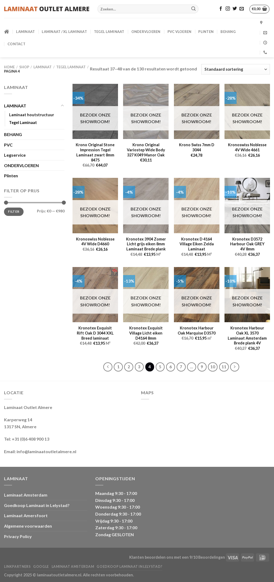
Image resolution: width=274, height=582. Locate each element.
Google (41, 567)
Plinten (11, 175)
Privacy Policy (18, 536)
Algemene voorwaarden (28, 525)
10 (212, 366)
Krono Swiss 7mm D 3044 (196, 147)
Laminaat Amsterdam (25, 494)
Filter (13, 211)
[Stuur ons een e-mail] (241, 8)
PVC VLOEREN (180, 31)
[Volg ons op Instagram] (228, 8)
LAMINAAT (25, 31)
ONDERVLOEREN (146, 31)
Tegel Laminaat (109, 31)
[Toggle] (62, 106)
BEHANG (228, 31)
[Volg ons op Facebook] (221, 8)
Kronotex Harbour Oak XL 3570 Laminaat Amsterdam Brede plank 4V (247, 335)
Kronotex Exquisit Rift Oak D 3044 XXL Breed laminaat (95, 333)
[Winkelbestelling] (235, 69)
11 (224, 366)
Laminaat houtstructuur (31, 114)
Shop (24, 67)
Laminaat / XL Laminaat (64, 31)
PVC (8, 144)
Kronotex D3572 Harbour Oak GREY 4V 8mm (247, 244)
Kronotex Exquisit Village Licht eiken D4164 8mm (146, 333)
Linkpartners (17, 567)
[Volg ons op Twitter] (235, 8)
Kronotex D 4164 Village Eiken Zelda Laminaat (197, 244)
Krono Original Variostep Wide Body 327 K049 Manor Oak (146, 149)
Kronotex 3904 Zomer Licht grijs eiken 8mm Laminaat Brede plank (146, 244)
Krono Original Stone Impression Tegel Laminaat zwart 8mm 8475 (95, 152)
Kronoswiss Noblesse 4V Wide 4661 (247, 147)
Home (9, 67)
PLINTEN (206, 31)
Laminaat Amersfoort (26, 515)
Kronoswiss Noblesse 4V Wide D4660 (95, 241)
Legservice (15, 154)
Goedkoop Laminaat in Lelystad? (37, 505)
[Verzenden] (193, 9)
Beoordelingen (211, 557)
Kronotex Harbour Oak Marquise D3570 (196, 330)
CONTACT (16, 44)
